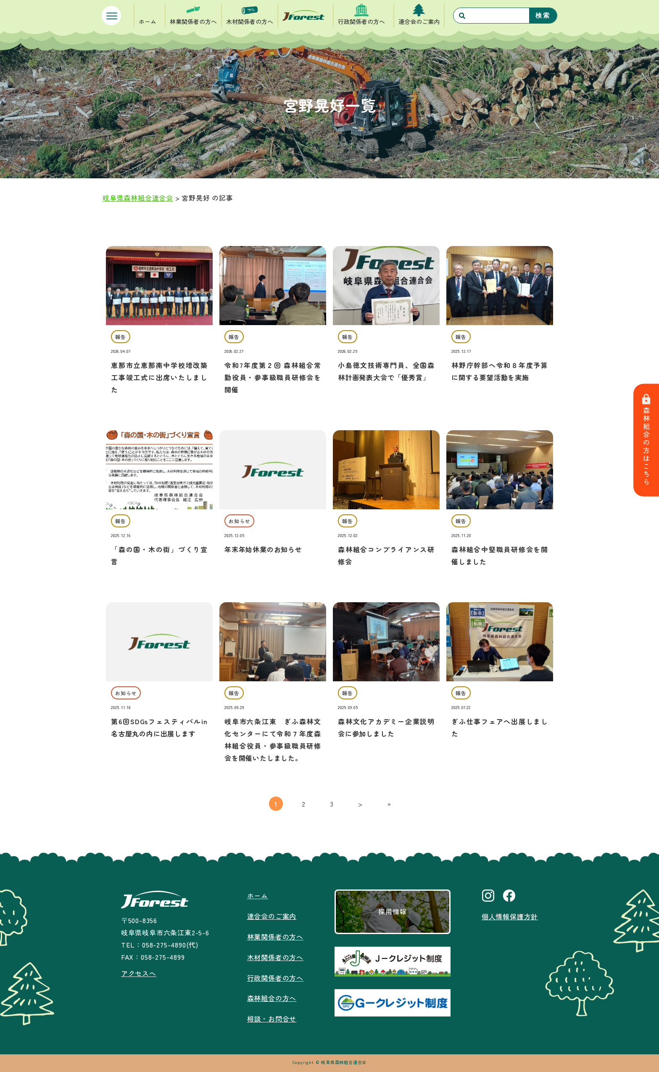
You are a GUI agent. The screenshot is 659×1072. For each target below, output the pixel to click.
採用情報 (392, 912)
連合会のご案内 (419, 21)
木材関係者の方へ (249, 21)
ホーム (147, 21)
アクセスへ (138, 973)
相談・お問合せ (272, 1019)
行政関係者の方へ (361, 21)
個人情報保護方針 (510, 916)
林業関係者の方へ (193, 21)
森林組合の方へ (272, 998)
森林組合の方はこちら (646, 440)
